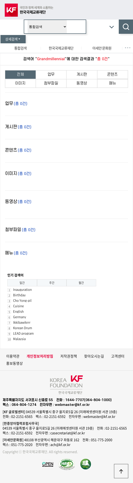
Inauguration (22, 289)
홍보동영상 (14, 363)
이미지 (20, 83)
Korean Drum (22, 327)
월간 (81, 283)
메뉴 (112, 83)
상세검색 (13, 39)
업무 (51, 74)
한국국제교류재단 (61, 48)
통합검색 (20, 48)
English (18, 311)
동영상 (81, 83)
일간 (22, 283)
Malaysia (19, 338)
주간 (51, 283)
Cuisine (18, 306)
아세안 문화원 (101, 48)
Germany (19, 317)
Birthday (19, 295)
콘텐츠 (112, 74)
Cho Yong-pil (22, 300)
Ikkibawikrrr (21, 322)
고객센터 (117, 356)
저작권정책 (68, 356)
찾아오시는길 (94, 356)
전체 (20, 74)
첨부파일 (51, 83)
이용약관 (12, 356)
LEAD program (23, 333)
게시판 (81, 74)
